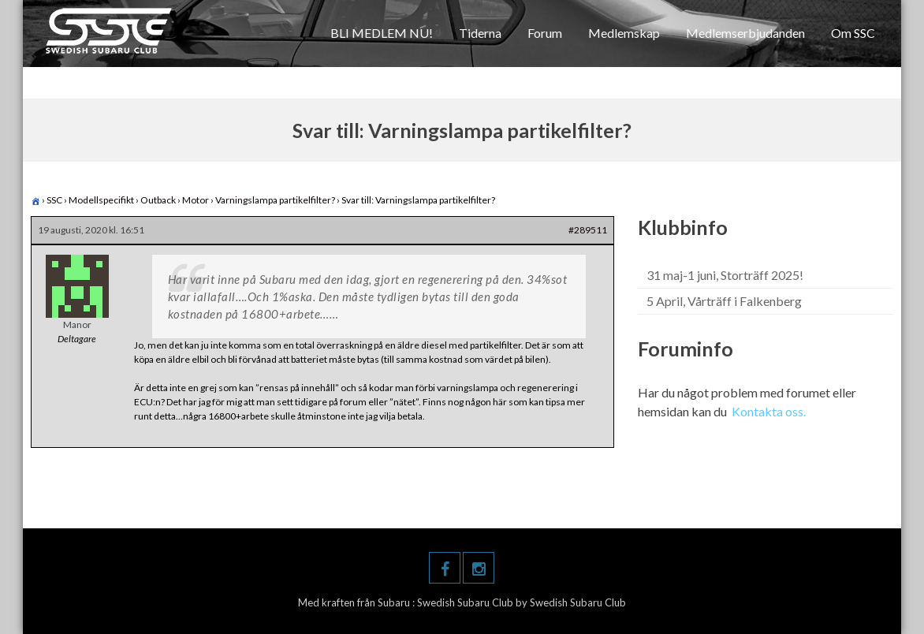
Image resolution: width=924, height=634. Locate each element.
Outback (158, 200)
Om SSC (853, 32)
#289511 (587, 230)
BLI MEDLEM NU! (381, 32)
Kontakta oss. (769, 411)
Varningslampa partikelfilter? (275, 200)
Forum (544, 32)
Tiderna (480, 32)
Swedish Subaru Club (466, 602)
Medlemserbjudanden (745, 32)
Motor (195, 200)
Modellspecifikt (101, 200)
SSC (54, 200)
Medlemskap (624, 32)
